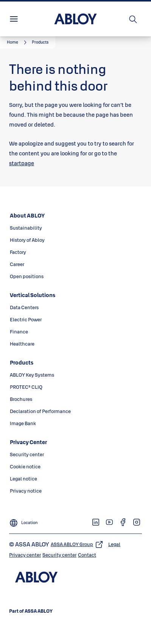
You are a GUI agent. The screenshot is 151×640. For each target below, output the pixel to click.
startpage (21, 163)
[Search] (133, 19)
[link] (18, 42)
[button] (40, 42)
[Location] (23, 520)
